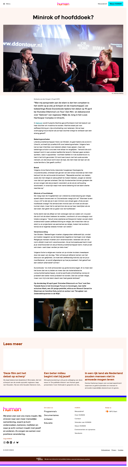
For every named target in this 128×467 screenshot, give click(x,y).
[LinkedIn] (11, 442)
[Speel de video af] (63, 314)
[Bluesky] (17, 442)
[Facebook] (7, 442)
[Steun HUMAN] (115, 4)
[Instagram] (4, 442)
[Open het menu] (7, 4)
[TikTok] (14, 442)
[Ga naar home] (63, 3)
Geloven (39, 123)
